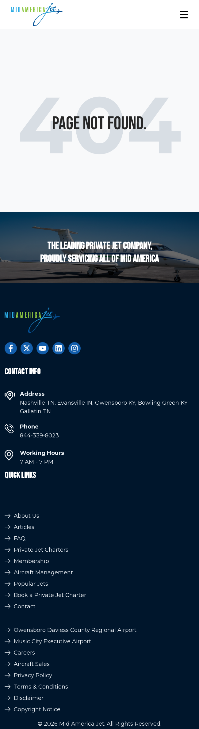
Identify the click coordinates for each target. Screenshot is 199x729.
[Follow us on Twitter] (27, 348)
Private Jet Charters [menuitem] (41, 567)
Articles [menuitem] (24, 544)
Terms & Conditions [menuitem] (41, 702)
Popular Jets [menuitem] (31, 601)
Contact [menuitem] (25, 623)
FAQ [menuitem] (19, 555)
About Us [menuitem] (26, 533)
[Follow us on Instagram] (74, 348)
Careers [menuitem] (24, 668)
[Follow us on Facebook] (11, 348)
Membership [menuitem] (31, 578)
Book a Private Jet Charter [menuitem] (50, 612)
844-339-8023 (39, 438)
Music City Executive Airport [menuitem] (52, 656)
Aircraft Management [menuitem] (43, 589)
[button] (184, 14)
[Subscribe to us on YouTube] (42, 348)
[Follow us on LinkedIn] (58, 348)
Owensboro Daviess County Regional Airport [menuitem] (75, 645)
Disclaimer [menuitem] (29, 713)
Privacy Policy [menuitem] (33, 690)
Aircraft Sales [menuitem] (32, 679)
